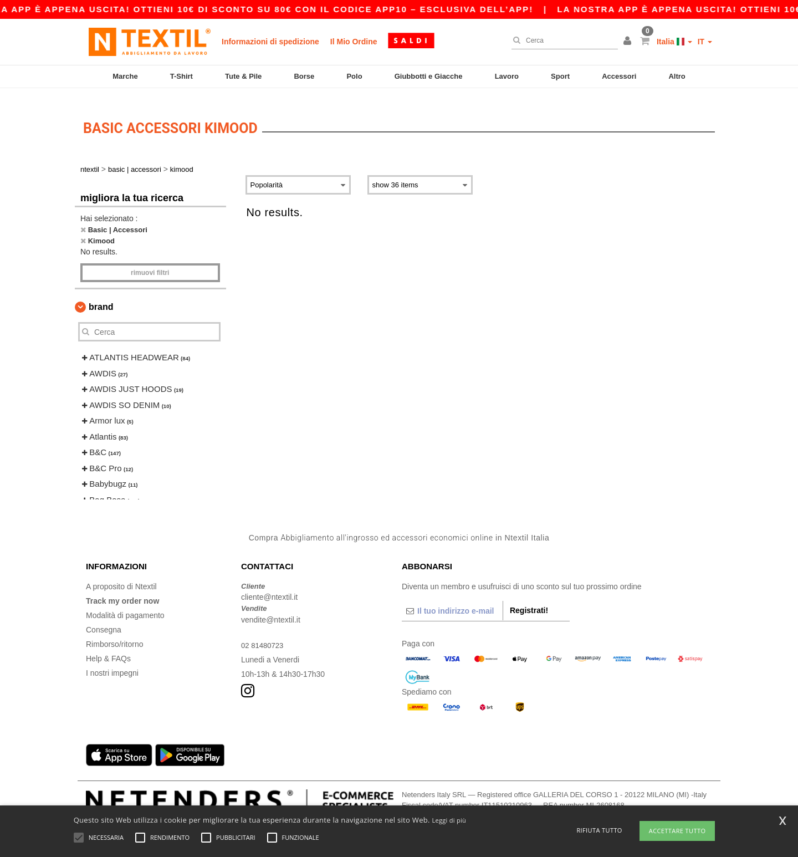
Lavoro (507, 76)
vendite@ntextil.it (270, 609)
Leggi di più (449, 820)
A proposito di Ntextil (121, 576)
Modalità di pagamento (125, 604)
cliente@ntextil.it (269, 587)
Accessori (619, 76)
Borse (304, 76)
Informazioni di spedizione (270, 41)
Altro (676, 76)
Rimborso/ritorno (114, 633)
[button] (629, 41)
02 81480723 (264, 634)
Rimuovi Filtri (150, 263)
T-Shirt (181, 76)
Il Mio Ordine (353, 41)
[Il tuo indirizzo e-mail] (452, 600)
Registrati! (529, 599)
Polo (354, 76)
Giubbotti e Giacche (429, 76)
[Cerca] (561, 40)
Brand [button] (101, 297)
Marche (125, 76)
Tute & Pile (243, 76)
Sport (560, 76)
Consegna (103, 619)
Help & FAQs (108, 648)
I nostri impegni (112, 662)
